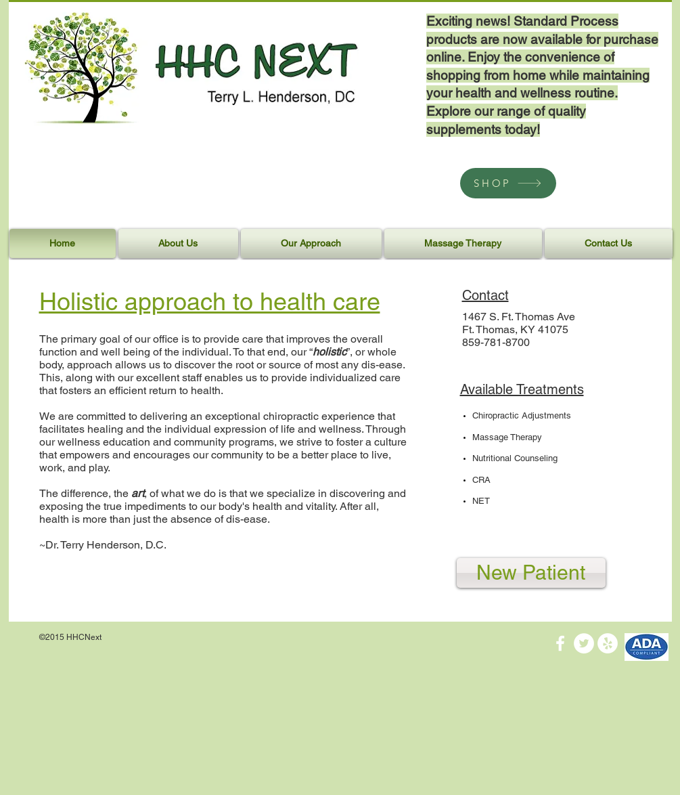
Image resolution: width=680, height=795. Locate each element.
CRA (481, 480)
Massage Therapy (507, 437)
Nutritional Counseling (515, 458)
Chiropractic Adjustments (521, 415)
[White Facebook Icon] (560, 643)
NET (481, 501)
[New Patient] (531, 573)
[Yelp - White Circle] (607, 643)
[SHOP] (508, 183)
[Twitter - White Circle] (584, 643)
